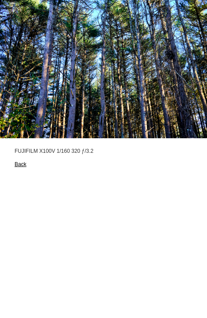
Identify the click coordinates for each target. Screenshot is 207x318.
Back (20, 164)
